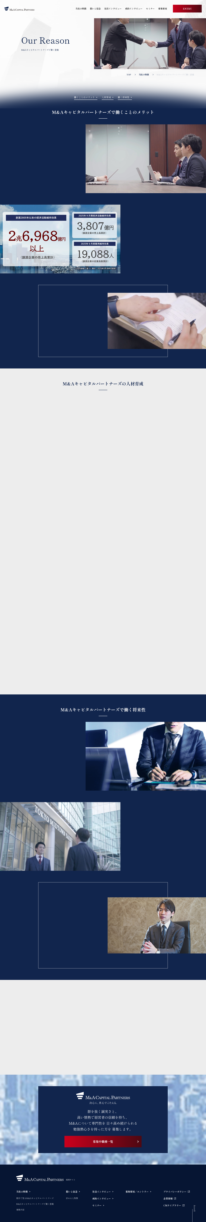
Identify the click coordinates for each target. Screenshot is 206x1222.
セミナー (150, 8)
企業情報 (168, 1198)
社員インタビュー (113, 8)
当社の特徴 (81, 8)
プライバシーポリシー (174, 1191)
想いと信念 (95, 8)
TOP (128, 74)
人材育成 (106, 97)
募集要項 (162, 8)
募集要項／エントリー (137, 1191)
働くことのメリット (84, 97)
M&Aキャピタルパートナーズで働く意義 (35, 1203)
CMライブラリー (172, 1205)
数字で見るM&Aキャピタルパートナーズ (35, 1198)
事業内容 (20, 1209)
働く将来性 (123, 97)
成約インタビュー (133, 8)
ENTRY (187, 8)
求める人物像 (72, 1198)
